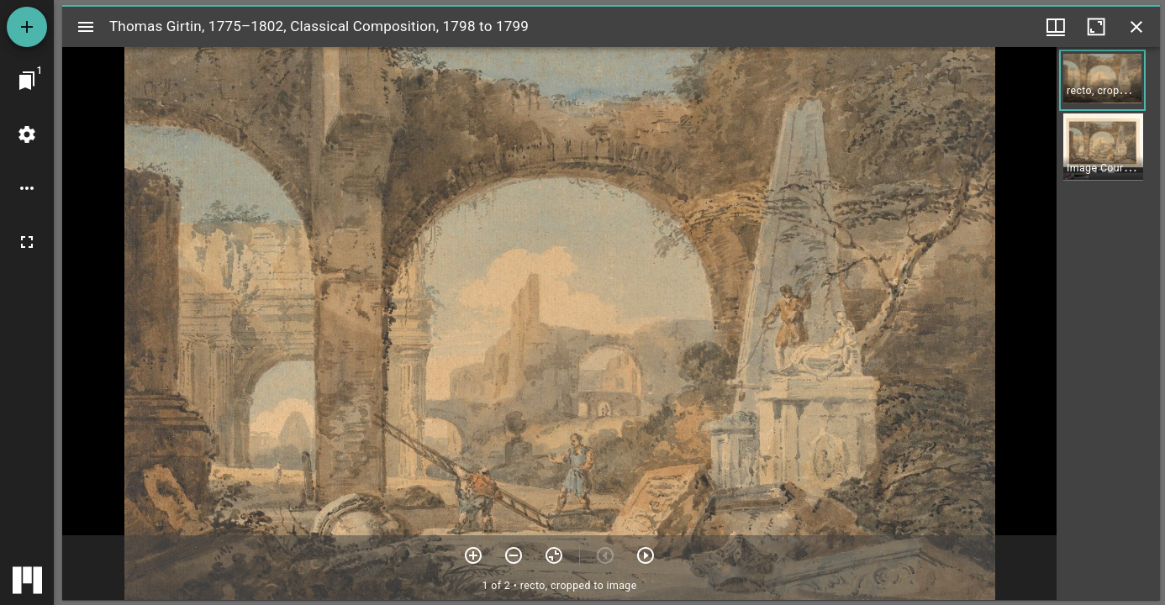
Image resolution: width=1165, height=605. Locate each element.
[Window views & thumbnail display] (1056, 27)
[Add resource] (27, 27)
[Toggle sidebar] (86, 27)
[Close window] (1136, 27)
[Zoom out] (513, 555)
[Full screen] (27, 242)
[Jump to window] (27, 80)
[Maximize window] (1096, 27)
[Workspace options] (27, 188)
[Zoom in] (473, 555)
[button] (1102, 80)
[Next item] (645, 555)
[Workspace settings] (27, 134)
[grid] (1108, 323)
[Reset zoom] (554, 555)
